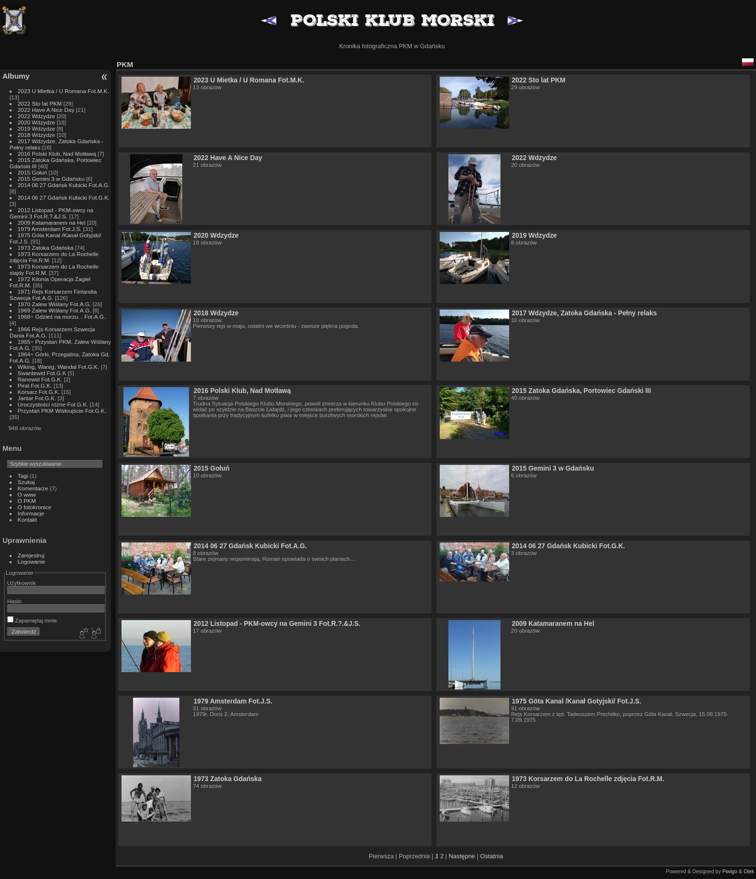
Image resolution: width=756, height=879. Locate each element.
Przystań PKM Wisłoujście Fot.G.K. (62, 410)
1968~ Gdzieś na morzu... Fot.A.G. (62, 316)
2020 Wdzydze (36, 122)
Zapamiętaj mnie (32, 620)
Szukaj (26, 482)
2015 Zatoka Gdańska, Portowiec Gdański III (581, 390)
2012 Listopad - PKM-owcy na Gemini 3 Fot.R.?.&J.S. (52, 213)
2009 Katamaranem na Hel (52, 222)
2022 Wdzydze (36, 116)
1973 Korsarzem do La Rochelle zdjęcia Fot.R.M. (588, 779)
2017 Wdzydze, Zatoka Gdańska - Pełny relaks (584, 313)
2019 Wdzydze (36, 128)
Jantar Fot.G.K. (37, 398)
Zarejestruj (31, 555)
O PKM (27, 501)
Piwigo (729, 871)
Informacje (31, 513)
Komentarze (33, 488)
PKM (125, 64)
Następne (461, 856)
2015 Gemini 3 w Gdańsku (51, 179)
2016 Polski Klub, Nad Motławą (57, 153)
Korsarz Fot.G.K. (39, 392)
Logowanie (31, 561)
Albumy (15, 76)
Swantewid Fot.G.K (42, 373)
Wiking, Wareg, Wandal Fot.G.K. (58, 367)
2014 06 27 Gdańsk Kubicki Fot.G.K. (64, 197)
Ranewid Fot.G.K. (40, 379)
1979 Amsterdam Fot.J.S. (50, 229)
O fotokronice (35, 507)
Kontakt (27, 519)
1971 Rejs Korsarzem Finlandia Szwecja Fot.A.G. (53, 294)
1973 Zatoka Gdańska (46, 247)
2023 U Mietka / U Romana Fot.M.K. (63, 91)
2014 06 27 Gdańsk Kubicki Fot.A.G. (64, 185)
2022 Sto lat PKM (40, 103)
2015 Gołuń (32, 172)
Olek (748, 871)
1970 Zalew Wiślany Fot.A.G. (54, 304)
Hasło (14, 601)
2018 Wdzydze (36, 135)
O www (27, 494)
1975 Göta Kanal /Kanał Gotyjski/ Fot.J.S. (576, 701)
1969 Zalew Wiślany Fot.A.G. (54, 310)
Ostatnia (491, 856)
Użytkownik (21, 583)
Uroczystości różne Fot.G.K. (53, 404)
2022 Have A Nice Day (46, 110)
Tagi (23, 476)
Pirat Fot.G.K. (35, 385)
